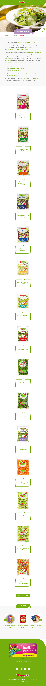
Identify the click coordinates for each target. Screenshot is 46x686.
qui (18, 75)
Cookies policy (27, 661)
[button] (5, 620)
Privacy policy (18, 661)
